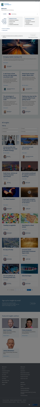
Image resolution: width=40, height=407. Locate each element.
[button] (20, 28)
